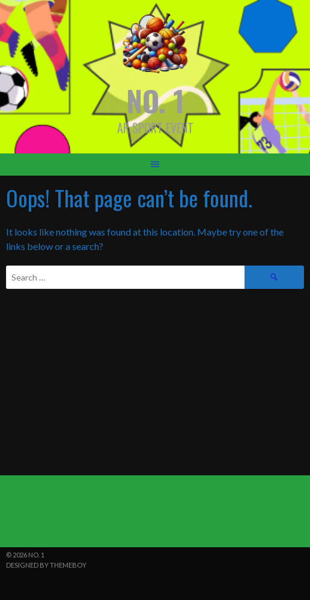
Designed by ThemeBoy (46, 565)
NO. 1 (155, 100)
